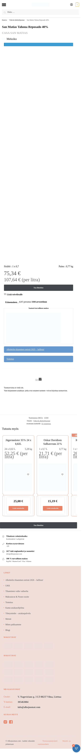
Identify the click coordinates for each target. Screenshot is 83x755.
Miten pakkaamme (13, 625)
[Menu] (6, 5)
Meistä (8, 619)
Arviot (38, 379)
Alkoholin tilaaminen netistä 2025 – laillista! (25, 349)
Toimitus (10, 359)
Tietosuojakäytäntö (50, 741)
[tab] (38, 377)
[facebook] (11, 722)
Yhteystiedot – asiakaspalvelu (18, 613)
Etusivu (4, 20)
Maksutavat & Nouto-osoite (17, 597)
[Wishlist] (15, 294)
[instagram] (5, 722)
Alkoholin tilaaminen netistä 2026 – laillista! (24, 580)
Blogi (7, 630)
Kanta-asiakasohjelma (14, 608)
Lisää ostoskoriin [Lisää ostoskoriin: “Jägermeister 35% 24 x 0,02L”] (18, 508)
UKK (7, 586)
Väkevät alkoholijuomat (17, 20)
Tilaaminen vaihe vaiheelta (16, 591)
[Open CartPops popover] (76, 748)
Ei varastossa (46, 424)
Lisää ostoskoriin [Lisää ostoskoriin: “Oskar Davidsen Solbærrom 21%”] (53, 508)
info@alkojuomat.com (29, 707)
